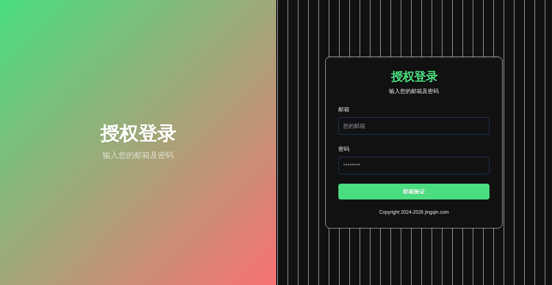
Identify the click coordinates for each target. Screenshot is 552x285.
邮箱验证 (414, 191)
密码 (343, 149)
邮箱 (343, 109)
